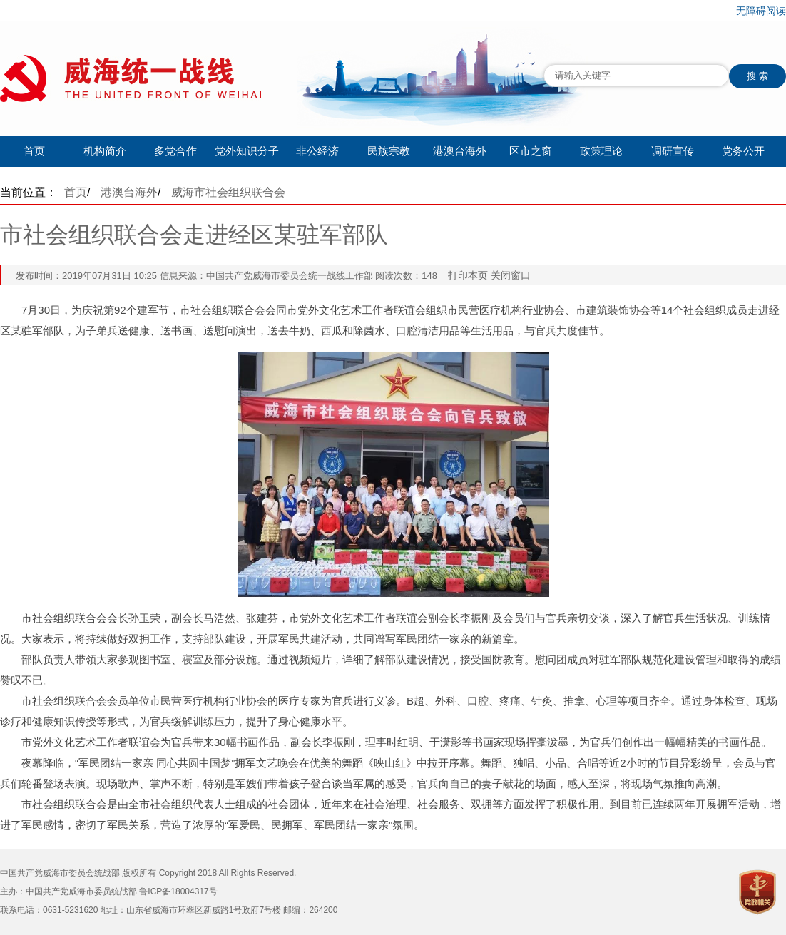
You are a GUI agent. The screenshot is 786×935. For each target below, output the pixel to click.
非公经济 (317, 151)
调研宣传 (672, 151)
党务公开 (743, 151)
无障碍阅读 (761, 10)
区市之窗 (530, 151)
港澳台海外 (459, 151)
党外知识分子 (247, 151)
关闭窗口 (511, 275)
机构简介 (104, 151)
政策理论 (601, 151)
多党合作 (175, 151)
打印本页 (468, 275)
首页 (34, 151)
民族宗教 (388, 151)
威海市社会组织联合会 (228, 192)
